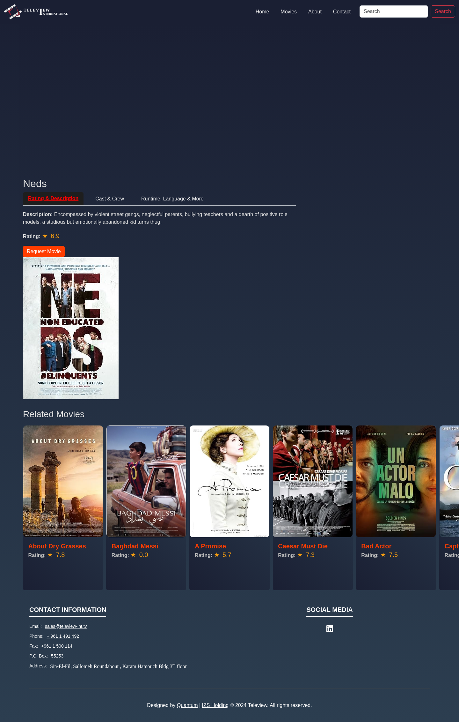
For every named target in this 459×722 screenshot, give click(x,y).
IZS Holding (215, 705)
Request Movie (44, 251)
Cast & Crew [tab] (109, 198)
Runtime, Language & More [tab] (172, 198)
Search (443, 11)
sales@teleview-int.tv (66, 626)
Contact (342, 11)
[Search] (394, 11)
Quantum (187, 705)
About (315, 11)
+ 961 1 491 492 (63, 636)
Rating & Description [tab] (53, 198)
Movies (288, 11)
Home (262, 11)
